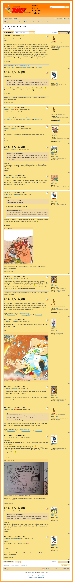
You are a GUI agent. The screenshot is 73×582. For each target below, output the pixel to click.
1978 (57, 156)
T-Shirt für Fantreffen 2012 (15, 26)
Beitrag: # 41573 (8, 278)
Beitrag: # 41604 (8, 388)
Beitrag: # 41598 (8, 321)
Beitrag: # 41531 (8, 177)
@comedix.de (38, 67)
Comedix (11, 29)
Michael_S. (54, 133)
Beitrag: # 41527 (8, 109)
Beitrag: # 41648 (8, 510)
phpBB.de (43, 575)
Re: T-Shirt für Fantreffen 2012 (14, 72)
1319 (57, 137)
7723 (57, 45)
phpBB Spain (38, 574)
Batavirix (53, 327)
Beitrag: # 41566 (8, 194)
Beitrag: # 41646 (8, 437)
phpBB (31, 572)
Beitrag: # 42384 (8, 538)
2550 (57, 287)
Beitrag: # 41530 (8, 149)
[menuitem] (15, 19)
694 (56, 185)
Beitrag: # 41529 (8, 128)
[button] (69, 32)
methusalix (54, 79)
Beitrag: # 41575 (8, 301)
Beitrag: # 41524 (8, 38)
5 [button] (67, 32)
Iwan (52, 284)
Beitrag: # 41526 (8, 74)
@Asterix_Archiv (25, 67)
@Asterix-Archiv (11, 67)
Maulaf (52, 153)
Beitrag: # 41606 (8, 409)
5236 (57, 83)
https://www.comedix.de (23, 65)
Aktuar (52, 182)
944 (56, 330)
